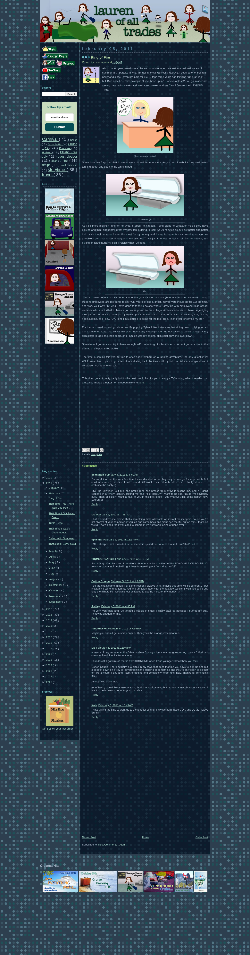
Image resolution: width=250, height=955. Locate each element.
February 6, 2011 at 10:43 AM (115, 705)
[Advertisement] (145, 805)
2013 (49, 614)
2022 (49, 665)
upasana (96, 539)
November (55, 596)
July (52, 573)
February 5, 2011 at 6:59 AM (121, 474)
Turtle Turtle (56, 522)
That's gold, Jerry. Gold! (63, 543)
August (53, 579)
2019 (49, 648)
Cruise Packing (55, 144)
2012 (49, 609)
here (141, 382)
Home (145, 837)
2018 (49, 642)
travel (48, 174)
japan (54, 160)
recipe (47, 165)
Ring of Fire (55, 498)
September (56, 584)
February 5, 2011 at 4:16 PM (132, 558)
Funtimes (65, 148)
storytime (96, 454)
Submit (59, 127)
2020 (49, 654)
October (54, 590)
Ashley (95, 606)
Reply (94, 504)
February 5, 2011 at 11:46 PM (113, 647)
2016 (49, 631)
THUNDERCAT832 (102, 558)
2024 (49, 676)
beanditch (97, 474)
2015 (49, 625)
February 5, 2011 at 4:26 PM (127, 581)
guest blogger (67, 156)
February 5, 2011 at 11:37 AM (120, 539)
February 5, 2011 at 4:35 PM (118, 606)
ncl (66, 160)
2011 (49, 483)
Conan (73, 140)
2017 (49, 637)
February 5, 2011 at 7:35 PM (124, 628)
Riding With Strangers (61, 538)
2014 (49, 620)
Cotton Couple (100, 581)
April (52, 556)
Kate (94, 705)
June (52, 567)
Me (93, 514)
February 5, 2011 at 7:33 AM (112, 514)
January (54, 487)
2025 (49, 682)
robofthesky (99, 628)
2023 (49, 671)
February (55, 493)
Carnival (50, 139)
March (53, 551)
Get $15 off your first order (57, 728)
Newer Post (89, 837)
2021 (49, 659)
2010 (49, 477)
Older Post (202, 837)
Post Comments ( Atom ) (112, 844)
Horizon (47, 152)
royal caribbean (69, 165)
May (52, 562)
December (55, 601)
